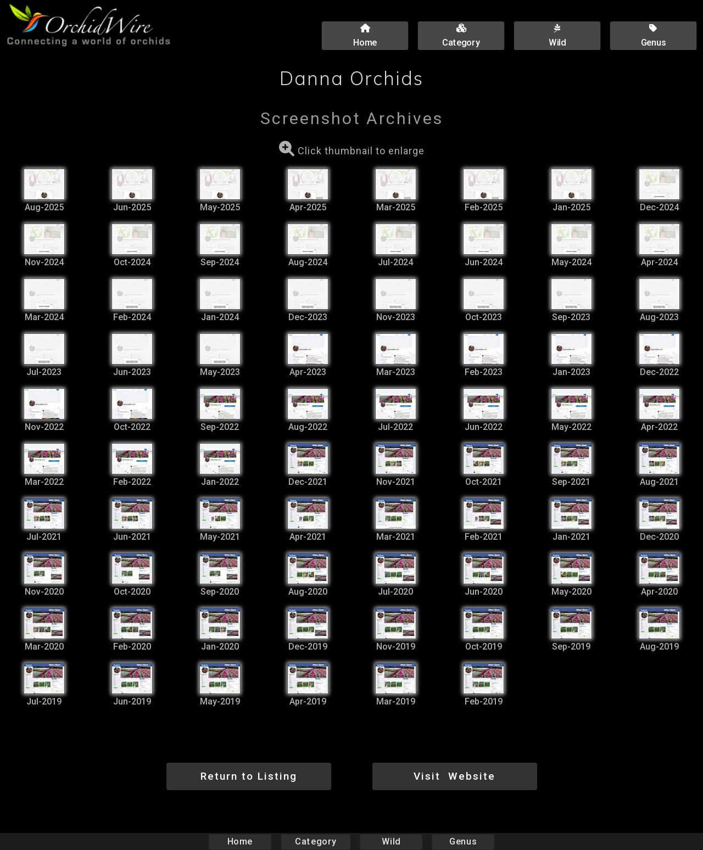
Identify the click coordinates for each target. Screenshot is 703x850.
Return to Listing (248, 776)
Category (316, 841)
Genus (462, 841)
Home (240, 841)
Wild (391, 841)
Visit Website (454, 776)
